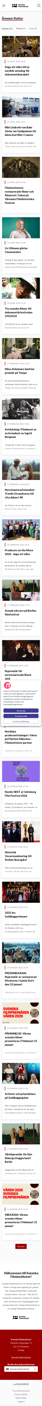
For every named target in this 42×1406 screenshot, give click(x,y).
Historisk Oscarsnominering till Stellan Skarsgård (18, 856)
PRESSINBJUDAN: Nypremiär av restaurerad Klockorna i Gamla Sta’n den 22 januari (21, 978)
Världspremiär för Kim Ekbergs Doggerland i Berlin (18, 1158)
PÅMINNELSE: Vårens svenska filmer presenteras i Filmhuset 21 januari (21, 1039)
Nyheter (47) (7, 28)
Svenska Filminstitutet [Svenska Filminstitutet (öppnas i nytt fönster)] (21, 1357)
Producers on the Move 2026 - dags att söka (19, 552)
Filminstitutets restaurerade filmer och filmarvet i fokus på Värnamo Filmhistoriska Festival (19, 195)
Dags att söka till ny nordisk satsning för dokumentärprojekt (17, 70)
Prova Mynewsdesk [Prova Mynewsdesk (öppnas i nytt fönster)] (21, 1391)
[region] (21, 703)
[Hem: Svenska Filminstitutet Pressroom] (20, 5)
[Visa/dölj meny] (3, 5)
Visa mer (21, 1246)
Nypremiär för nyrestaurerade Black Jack (18, 674)
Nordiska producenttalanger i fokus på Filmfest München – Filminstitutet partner (21, 737)
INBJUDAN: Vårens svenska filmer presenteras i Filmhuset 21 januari (21, 1220)
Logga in (21, 1401)
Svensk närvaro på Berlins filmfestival (20, 612)
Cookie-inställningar (21, 721)
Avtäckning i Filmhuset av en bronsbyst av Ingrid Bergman (21, 433)
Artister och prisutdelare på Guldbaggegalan (20, 1095)
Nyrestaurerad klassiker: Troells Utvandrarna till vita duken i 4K (20, 493)
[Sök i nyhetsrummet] (39, 5)
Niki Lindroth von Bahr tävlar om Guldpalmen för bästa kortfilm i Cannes (20, 131)
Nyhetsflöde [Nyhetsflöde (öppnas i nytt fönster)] (21, 1398)
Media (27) (21, 28)
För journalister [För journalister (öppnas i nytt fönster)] (21, 1394)
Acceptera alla (21, 716)
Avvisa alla (21, 711)
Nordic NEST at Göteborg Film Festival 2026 (20, 793)
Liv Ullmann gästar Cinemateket (16, 250)
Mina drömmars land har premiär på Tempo (19, 370)
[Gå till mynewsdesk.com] (21, 1384)
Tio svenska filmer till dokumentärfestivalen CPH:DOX (18, 312)
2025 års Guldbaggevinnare (16, 914)
